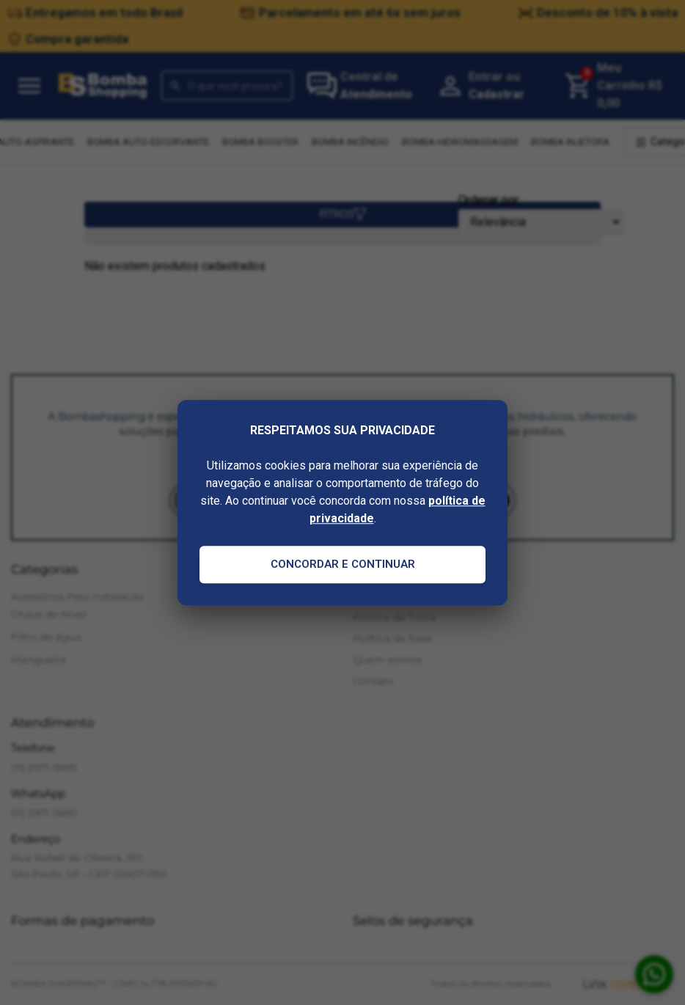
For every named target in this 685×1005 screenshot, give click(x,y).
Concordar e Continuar (343, 564)
